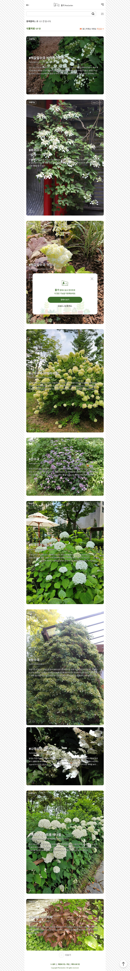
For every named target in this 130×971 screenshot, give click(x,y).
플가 (67, 5)
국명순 (93, 29)
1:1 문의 (52, 964)
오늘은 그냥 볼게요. (65, 305)
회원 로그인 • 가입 (63, 964)
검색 (93, 13)
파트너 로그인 (75, 964)
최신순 (99, 29)
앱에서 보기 (65, 299)
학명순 (88, 29)
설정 (101, 13)
